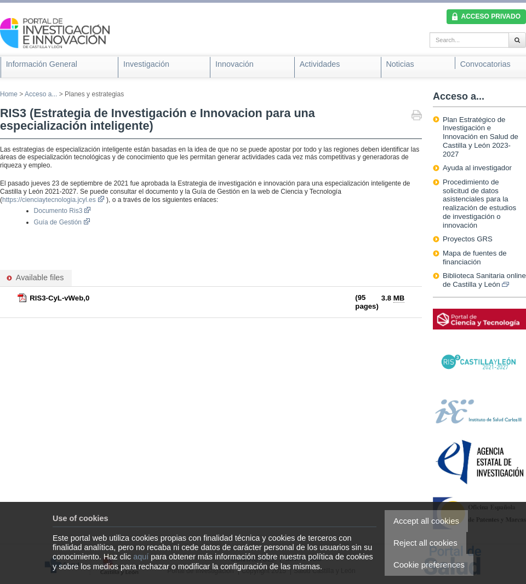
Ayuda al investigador (477, 168)
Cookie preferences (429, 564)
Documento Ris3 (63, 211)
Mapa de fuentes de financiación (475, 257)
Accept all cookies (426, 520)
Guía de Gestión (62, 222)
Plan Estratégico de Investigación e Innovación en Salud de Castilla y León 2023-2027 (480, 136)
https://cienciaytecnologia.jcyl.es (53, 200)
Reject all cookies (425, 542)
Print (416, 116)
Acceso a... (41, 94)
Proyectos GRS (468, 239)
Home (9, 94)
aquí (140, 556)
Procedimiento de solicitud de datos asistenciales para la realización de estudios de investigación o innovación (479, 203)
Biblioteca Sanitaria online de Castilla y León (484, 279)
